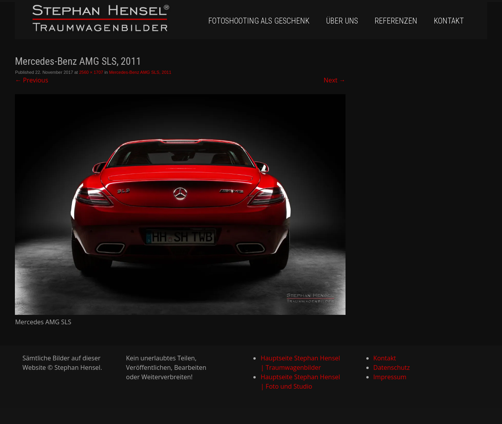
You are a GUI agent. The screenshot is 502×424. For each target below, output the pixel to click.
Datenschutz (391, 367)
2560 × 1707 (91, 72)
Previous (31, 80)
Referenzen (396, 21)
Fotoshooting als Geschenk (258, 21)
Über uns (342, 21)
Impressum (389, 377)
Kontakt (449, 21)
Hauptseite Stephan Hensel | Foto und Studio (300, 382)
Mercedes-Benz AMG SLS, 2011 (140, 72)
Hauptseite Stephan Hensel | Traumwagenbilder (300, 363)
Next (334, 80)
